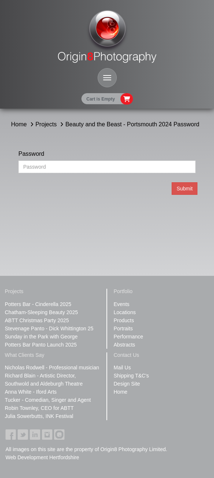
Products (124, 320)
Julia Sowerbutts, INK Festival (39, 416)
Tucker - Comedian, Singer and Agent (48, 400)
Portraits (123, 328)
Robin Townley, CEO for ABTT (39, 408)
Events (122, 304)
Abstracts (124, 345)
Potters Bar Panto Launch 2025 (41, 345)
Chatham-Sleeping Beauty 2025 (41, 312)
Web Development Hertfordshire (42, 457)
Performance (128, 337)
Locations (125, 312)
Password (31, 154)
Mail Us (122, 367)
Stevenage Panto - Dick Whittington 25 (49, 328)
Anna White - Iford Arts (31, 392)
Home (19, 124)
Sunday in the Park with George (41, 337)
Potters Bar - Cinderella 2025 (38, 304)
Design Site (127, 384)
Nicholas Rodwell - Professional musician (52, 367)
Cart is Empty (101, 99)
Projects (46, 124)
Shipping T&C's (131, 376)
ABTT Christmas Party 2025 (37, 320)
